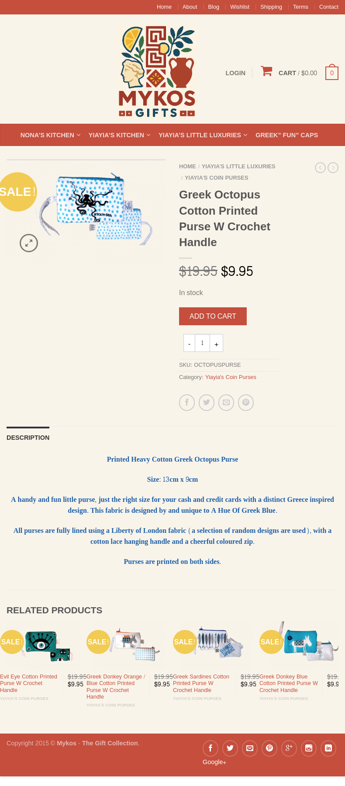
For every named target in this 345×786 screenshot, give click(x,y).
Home (164, 7)
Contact (328, 7)
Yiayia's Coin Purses (216, 178)
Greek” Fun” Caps (286, 135)
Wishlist (239, 7)
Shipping (271, 7)
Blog (214, 7)
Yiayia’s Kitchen (116, 135)
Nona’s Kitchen (47, 135)
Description (28, 437)
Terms (300, 7)
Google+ (214, 762)
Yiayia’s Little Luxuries (200, 135)
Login (235, 73)
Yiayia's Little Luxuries (239, 166)
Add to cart (213, 316)
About (190, 7)
